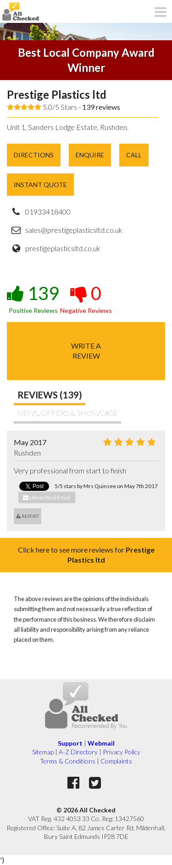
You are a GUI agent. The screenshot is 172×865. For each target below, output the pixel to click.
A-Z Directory (78, 752)
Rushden (27, 452)
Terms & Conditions (67, 761)
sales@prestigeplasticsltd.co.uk (73, 230)
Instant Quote (40, 184)
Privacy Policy (121, 752)
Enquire (90, 155)
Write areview (86, 350)
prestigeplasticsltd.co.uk (62, 248)
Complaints (116, 761)
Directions (34, 155)
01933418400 (48, 211)
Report (27, 516)
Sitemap (43, 752)
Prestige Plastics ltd (56, 94)
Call (134, 155)
